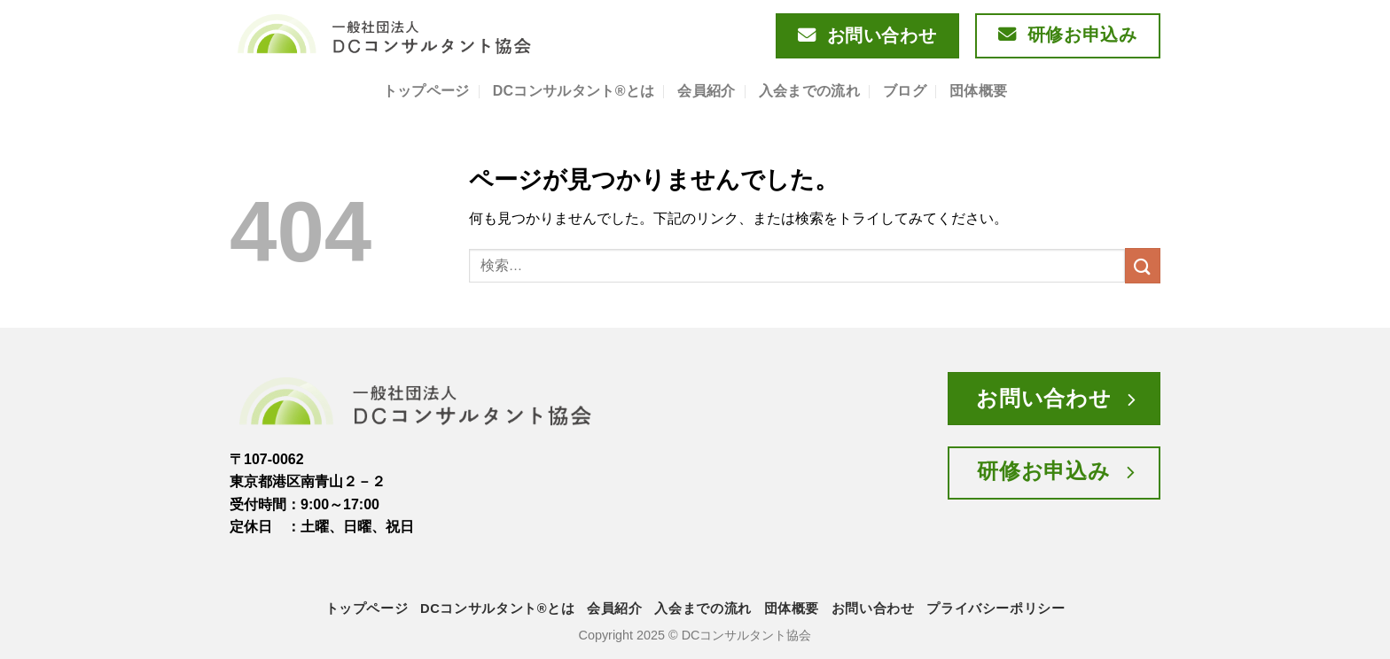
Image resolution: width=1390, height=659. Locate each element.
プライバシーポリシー (995, 608)
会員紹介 (706, 90)
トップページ (426, 90)
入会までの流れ (809, 90)
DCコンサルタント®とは (574, 90)
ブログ (904, 90)
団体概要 (978, 90)
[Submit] (1142, 265)
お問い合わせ (873, 608)
